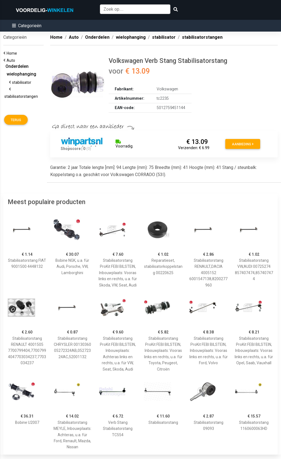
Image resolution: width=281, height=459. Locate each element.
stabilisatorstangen (22, 96)
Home (13, 53)
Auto (12, 60)
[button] (26, 25)
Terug (16, 120)
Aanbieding (243, 144)
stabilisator (22, 82)
